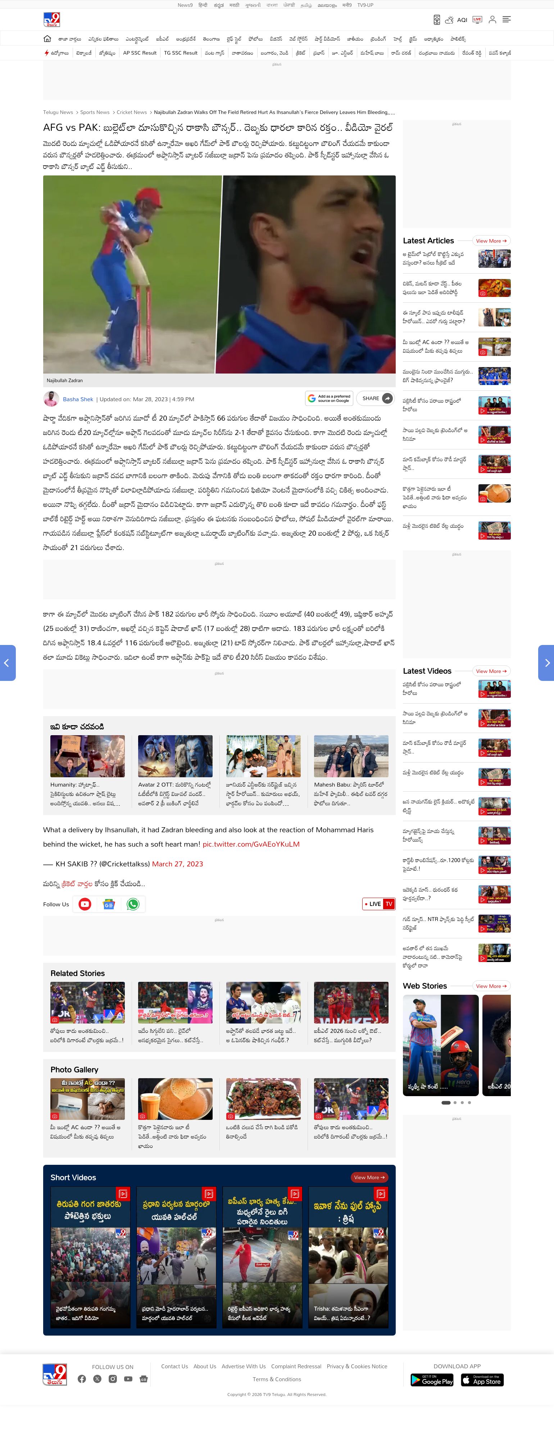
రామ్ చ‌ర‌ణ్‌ (402, 53)
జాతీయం (356, 39)
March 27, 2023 (177, 863)
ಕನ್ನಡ (219, 4)
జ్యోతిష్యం (107, 53)
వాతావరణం (242, 53)
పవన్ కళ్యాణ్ (500, 53)
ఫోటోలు (256, 39)
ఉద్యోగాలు (60, 53)
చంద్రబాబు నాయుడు (437, 53)
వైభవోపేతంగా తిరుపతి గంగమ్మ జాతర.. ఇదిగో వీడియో (85, 1313)
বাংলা (272, 4)
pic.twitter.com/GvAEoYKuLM (251, 844)
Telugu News (58, 112)
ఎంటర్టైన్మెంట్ (137, 39)
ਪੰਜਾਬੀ (289, 4)
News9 (185, 4)
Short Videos (73, 1177)
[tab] (445, 1103)
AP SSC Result (139, 53)
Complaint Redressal (296, 1366)
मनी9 (346, 4)
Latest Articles (428, 240)
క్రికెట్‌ (301, 53)
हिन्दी (204, 4)
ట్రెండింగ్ (378, 39)
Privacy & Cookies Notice (357, 1366)
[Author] (51, 399)
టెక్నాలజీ (84, 53)
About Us (205, 1366)
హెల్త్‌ (398, 39)
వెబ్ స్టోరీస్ (299, 39)
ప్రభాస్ (318, 53)
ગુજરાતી (253, 4)
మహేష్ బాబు (372, 53)
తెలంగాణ (211, 39)
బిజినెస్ (276, 39)
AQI (462, 19)
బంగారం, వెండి (275, 53)
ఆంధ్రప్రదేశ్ (186, 39)
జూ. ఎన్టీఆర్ (342, 53)
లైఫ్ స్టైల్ (234, 39)
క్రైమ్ (413, 39)
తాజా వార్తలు (70, 39)
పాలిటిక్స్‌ (458, 39)
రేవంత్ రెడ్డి (472, 53)
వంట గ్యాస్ (214, 53)
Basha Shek (78, 399)
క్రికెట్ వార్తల (76, 883)
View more (369, 1177)
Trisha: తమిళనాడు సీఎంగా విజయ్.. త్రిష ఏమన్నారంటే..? (342, 1313)
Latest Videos (427, 670)
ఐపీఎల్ (162, 39)
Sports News (94, 112)
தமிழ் (306, 4)
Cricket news (131, 112)
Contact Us (174, 1366)
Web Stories (425, 985)
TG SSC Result (180, 53)
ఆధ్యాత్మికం (434, 39)
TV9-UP (365, 4)
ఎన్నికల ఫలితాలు (103, 39)
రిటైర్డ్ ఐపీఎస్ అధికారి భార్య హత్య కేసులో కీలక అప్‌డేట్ (259, 1313)
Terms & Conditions (277, 1379)
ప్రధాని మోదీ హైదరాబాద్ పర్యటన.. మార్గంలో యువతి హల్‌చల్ (175, 1313)
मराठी (234, 4)
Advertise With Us (244, 1366)
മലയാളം (327, 4)
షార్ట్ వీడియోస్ (327, 39)
